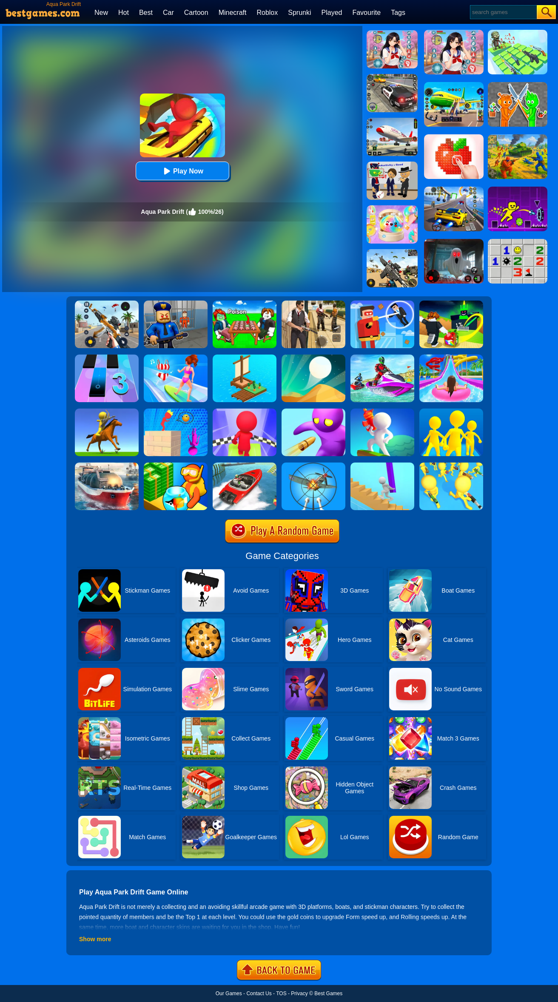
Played (332, 12)
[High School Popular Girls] (392, 33)
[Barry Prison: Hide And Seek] (176, 304)
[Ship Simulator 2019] (107, 465)
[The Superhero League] (382, 304)
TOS (281, 993)
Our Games (229, 993)
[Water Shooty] (382, 411)
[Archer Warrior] (107, 411)
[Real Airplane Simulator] (392, 121)
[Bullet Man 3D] (313, 411)
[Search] (503, 12)
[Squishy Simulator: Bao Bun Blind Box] (392, 208)
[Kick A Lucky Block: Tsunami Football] (451, 304)
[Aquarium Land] (176, 465)
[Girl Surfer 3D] (176, 357)
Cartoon (196, 12)
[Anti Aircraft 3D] (313, 465)
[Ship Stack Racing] (244, 465)
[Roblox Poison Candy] (244, 304)
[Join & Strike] (451, 465)
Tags (398, 12)
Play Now (182, 171)
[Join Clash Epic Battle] (451, 411)
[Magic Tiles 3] (107, 357)
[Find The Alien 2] (392, 164)
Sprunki (299, 12)
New (101, 12)
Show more (95, 939)
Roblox (267, 12)
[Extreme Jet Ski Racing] (382, 357)
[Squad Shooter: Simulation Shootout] (392, 252)
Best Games (328, 993)
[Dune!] (313, 357)
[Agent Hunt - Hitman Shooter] (313, 304)
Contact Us (258, 993)
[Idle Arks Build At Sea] (244, 357)
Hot (123, 12)
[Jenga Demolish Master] (176, 411)
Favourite (366, 12)
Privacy (299, 993)
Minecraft (233, 12)
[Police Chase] (392, 77)
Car (168, 12)
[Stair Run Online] (382, 465)
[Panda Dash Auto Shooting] (107, 304)
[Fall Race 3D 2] (244, 411)
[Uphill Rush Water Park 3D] (451, 357)
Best (146, 12)
